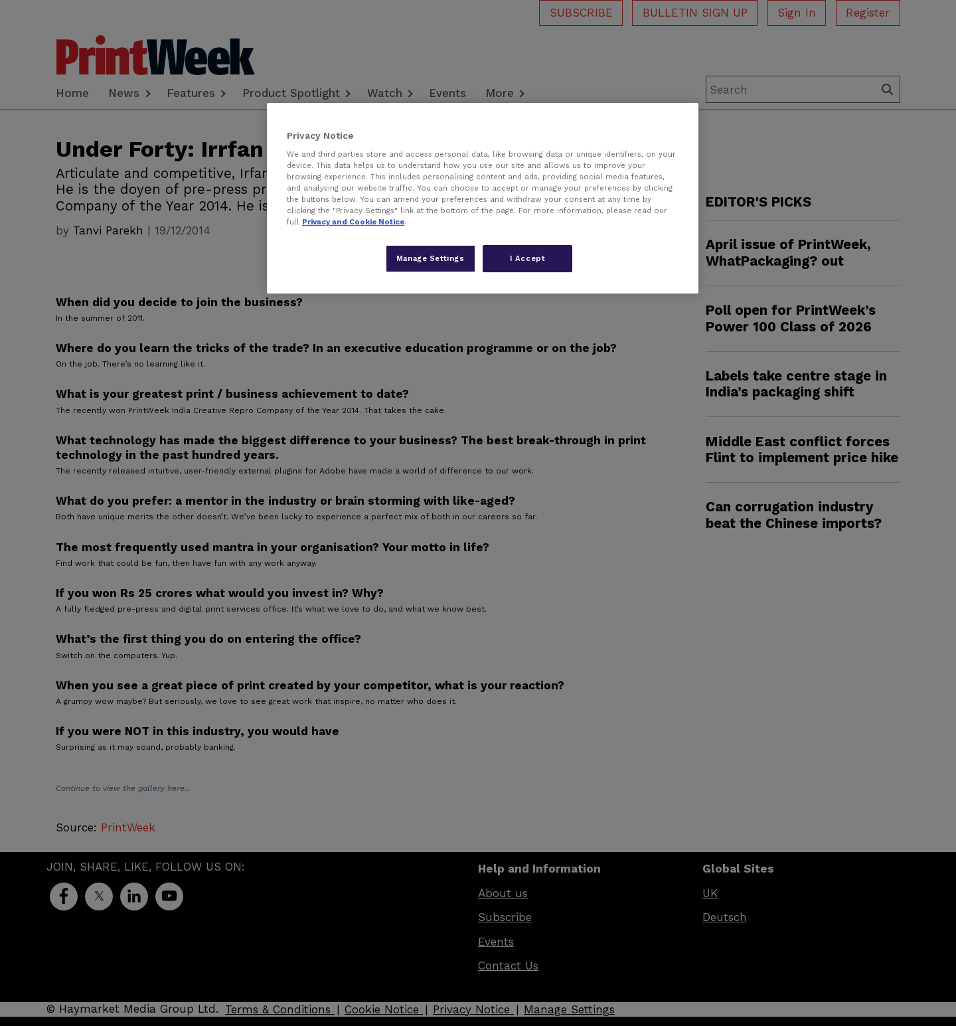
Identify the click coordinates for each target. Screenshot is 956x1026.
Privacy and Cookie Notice (353, 221)
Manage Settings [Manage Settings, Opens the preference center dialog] (430, 258)
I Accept (528, 258)
